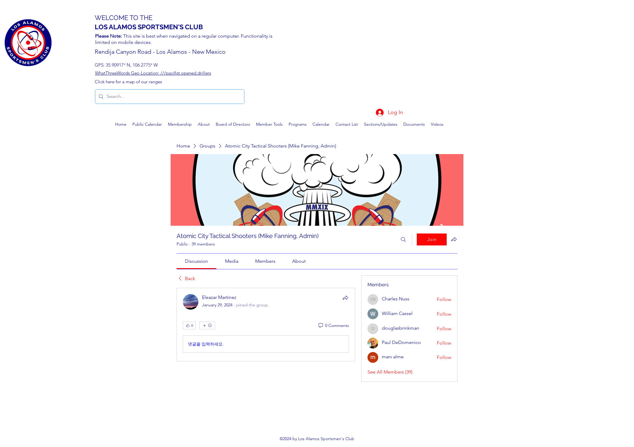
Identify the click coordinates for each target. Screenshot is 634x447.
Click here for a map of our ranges (128, 82)
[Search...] (169, 97)
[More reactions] (207, 325)
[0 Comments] (333, 326)
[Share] (345, 297)
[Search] (403, 239)
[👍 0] (189, 325)
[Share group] (453, 239)
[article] (266, 324)
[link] (196, 261)
